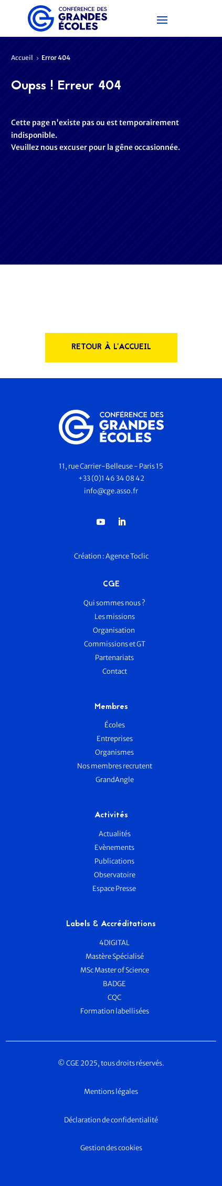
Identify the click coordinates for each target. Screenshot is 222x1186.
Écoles (114, 725)
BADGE (114, 983)
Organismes (114, 752)
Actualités (115, 833)
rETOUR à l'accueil (111, 347)
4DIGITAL (114, 942)
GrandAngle (115, 779)
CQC (114, 997)
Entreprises (115, 738)
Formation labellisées (114, 1011)
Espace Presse (114, 888)
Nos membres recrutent (114, 766)
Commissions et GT (114, 644)
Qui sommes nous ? (114, 603)
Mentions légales (111, 1091)
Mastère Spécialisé (115, 956)
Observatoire (114, 874)
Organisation (114, 630)
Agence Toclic (127, 556)
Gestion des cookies (111, 1147)
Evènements (114, 847)
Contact (114, 671)
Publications (114, 861)
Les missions (114, 616)
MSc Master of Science (114, 970)
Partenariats (114, 657)
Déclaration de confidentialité (111, 1120)
